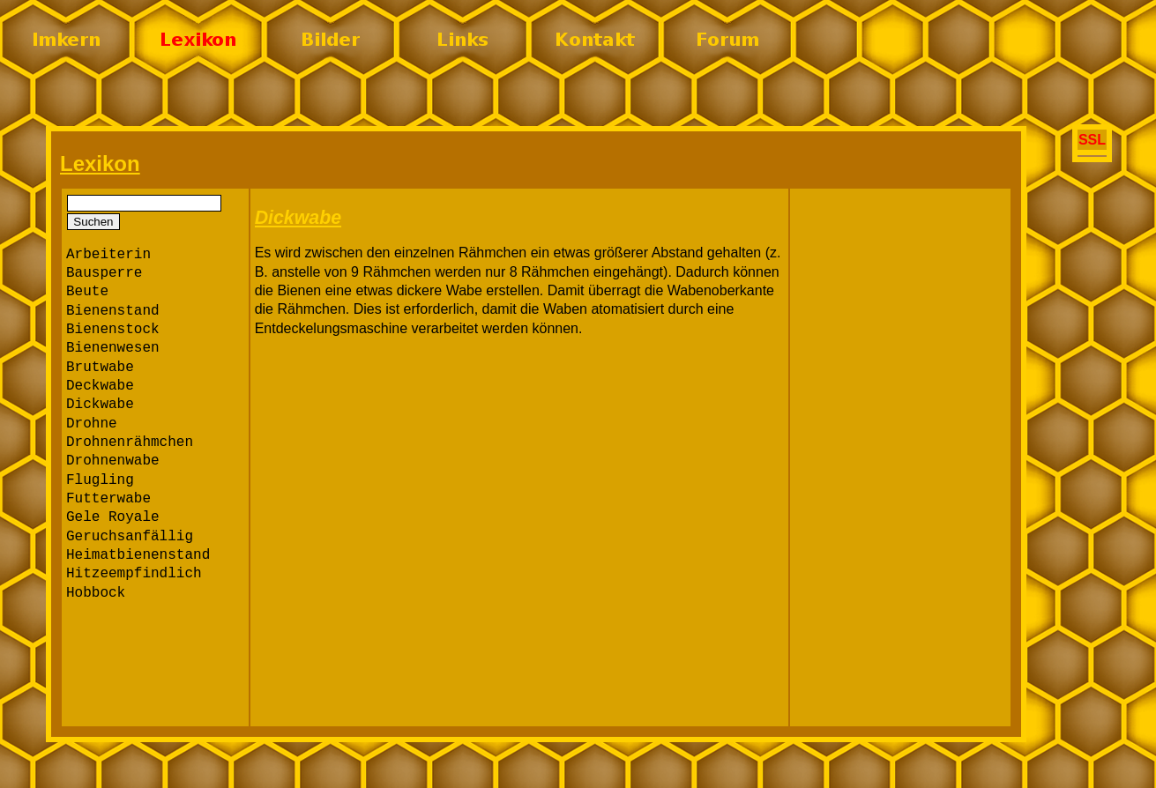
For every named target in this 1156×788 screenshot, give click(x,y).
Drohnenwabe (113, 461)
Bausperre (104, 273)
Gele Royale (113, 517)
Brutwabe (100, 367)
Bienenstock (113, 330)
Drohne (91, 424)
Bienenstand (113, 311)
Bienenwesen (113, 348)
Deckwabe (100, 386)
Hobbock (95, 593)
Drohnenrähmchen (129, 442)
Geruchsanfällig (129, 537)
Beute (87, 292)
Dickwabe (100, 405)
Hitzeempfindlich (134, 574)
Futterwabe (108, 499)
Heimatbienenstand (138, 555)
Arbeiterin (108, 255)
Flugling (100, 480)
